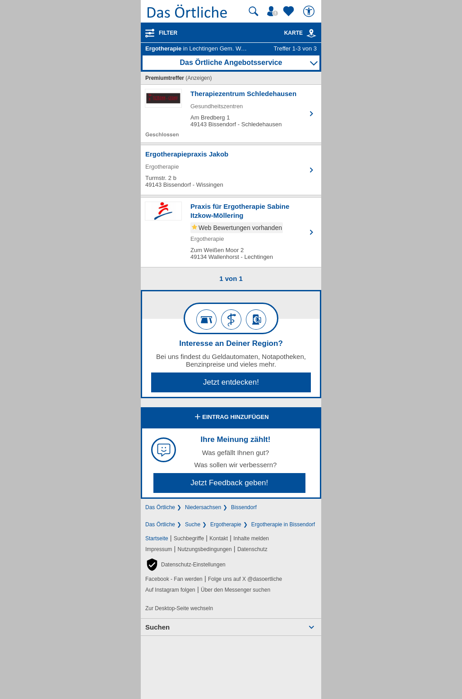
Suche (192, 524)
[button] (185, 565)
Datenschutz (252, 549)
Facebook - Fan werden (174, 579)
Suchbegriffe (189, 538)
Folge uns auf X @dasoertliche (245, 579)
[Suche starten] (253, 11)
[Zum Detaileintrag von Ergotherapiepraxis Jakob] (231, 170)
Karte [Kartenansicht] (300, 33)
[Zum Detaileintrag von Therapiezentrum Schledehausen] (231, 113)
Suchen (157, 627)
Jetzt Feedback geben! (229, 482)
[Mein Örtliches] (274, 11)
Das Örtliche (160, 507)
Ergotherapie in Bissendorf (283, 524)
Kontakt (218, 538)
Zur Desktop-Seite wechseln (179, 608)
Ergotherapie (225, 524)
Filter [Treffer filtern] (168, 33)
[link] (311, 33)
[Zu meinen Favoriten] (289, 11)
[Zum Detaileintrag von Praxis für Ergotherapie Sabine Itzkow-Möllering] (231, 232)
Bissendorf (244, 507)
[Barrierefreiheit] (310, 11)
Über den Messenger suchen (235, 590)
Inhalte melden (251, 538)
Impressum (158, 549)
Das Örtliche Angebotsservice (231, 62)
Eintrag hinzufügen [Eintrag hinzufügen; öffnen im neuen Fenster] (230, 417)
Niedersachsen (203, 507)
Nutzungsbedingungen (205, 549)
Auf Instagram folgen (170, 590)
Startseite (156, 538)
